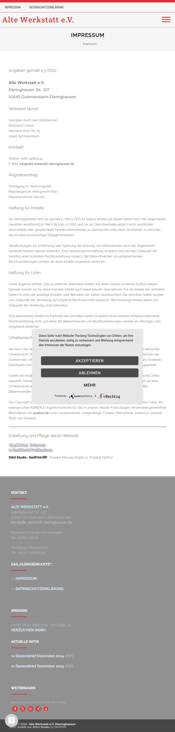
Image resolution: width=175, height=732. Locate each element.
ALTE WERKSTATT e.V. (30, 507)
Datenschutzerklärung (46, 7)
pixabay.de (41, 413)
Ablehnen (90, 372)
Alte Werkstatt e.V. (38, 20)
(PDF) (42, 656)
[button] (15, 709)
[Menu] (166, 16)
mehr (90, 385)
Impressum (13, 7)
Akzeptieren (90, 360)
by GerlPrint (49, 727)
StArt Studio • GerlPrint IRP (28, 457)
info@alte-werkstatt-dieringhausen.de (46, 164)
